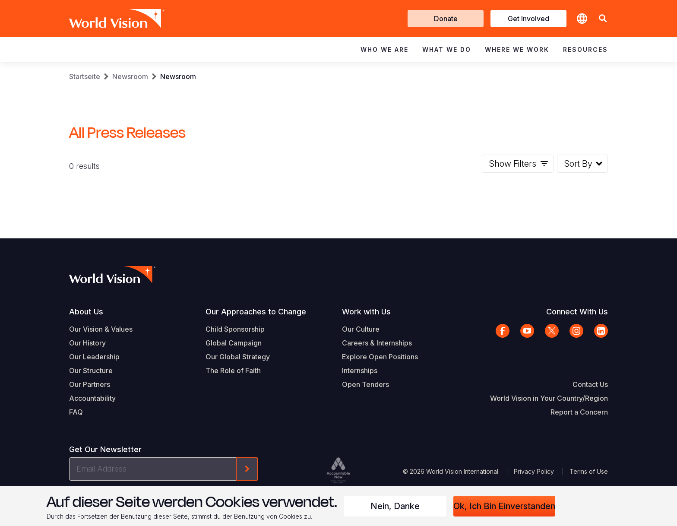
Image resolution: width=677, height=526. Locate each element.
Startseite (84, 76)
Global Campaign (234, 343)
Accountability (92, 398)
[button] (603, 18)
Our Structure (91, 370)
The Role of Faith (233, 370)
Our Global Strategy (238, 356)
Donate (446, 18)
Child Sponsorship (235, 329)
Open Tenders (365, 384)
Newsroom (130, 76)
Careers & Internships (377, 343)
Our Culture (361, 329)
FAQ (76, 412)
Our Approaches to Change (256, 311)
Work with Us (366, 311)
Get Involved (528, 18)
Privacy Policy (534, 471)
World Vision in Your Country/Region (549, 398)
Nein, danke (395, 506)
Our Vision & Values (101, 329)
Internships (359, 370)
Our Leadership (94, 356)
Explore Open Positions (380, 356)
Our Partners (89, 384)
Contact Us (590, 384)
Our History (87, 343)
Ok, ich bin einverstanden (504, 506)
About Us (86, 311)
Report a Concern (579, 412)
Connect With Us (577, 311)
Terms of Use (588, 471)
